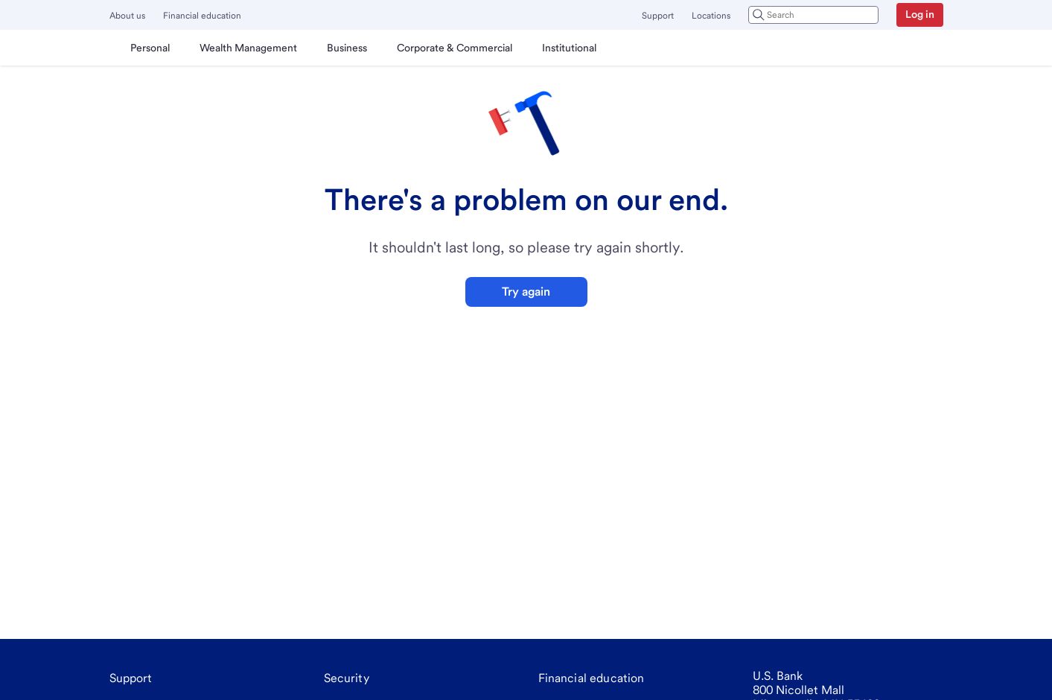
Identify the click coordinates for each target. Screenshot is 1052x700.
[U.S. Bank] (112, 48)
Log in (919, 14)
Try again (526, 291)
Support (658, 15)
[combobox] (813, 15)
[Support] (131, 678)
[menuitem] (150, 48)
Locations (711, 15)
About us (127, 15)
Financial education (202, 15)
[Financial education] (591, 678)
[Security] (346, 678)
